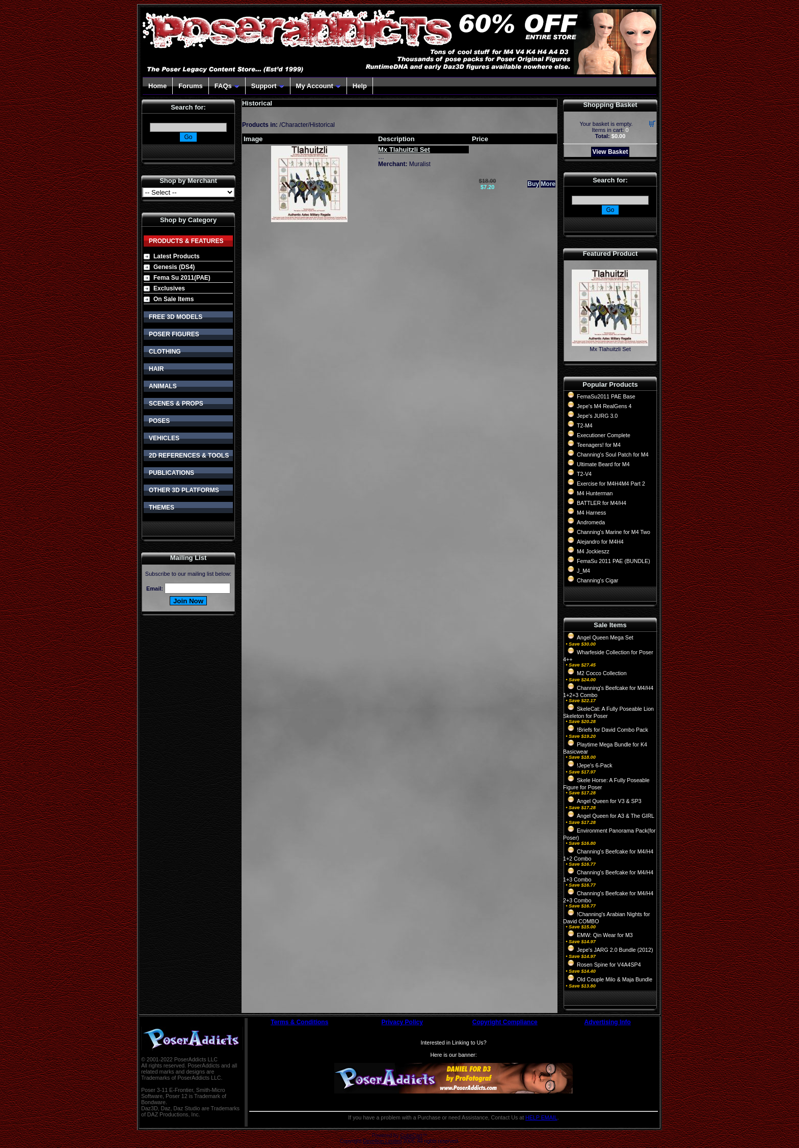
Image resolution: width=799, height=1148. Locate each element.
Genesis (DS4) (174, 267)
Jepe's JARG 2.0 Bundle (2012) (615, 950)
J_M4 (583, 571)
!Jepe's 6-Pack (594, 765)
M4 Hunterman (594, 493)
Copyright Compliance (505, 1022)
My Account (318, 86)
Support (267, 86)
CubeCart (411, 1135)
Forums (190, 86)
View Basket (610, 151)
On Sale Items (173, 299)
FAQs (227, 86)
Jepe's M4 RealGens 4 (604, 406)
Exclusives (169, 288)
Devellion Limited (382, 1141)
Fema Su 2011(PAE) (181, 277)
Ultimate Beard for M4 (603, 464)
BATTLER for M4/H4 (601, 503)
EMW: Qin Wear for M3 (605, 935)
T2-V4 (584, 474)
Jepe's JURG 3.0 (597, 416)
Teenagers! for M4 (599, 445)
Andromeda (591, 522)
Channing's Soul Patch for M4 (613, 454)
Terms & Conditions (299, 1022)
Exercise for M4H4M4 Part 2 (611, 483)
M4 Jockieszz (593, 551)
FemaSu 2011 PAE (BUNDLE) (613, 561)
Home (157, 86)
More (548, 184)
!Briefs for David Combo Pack (612, 730)
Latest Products (176, 256)
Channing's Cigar (597, 580)
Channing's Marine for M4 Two (613, 532)
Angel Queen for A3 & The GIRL (615, 816)
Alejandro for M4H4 (600, 542)
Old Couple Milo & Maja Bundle (614, 979)
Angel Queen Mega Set (605, 637)
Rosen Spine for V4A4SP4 (609, 965)
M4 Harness (591, 513)
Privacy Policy (402, 1022)
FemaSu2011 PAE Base (606, 396)
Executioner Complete (603, 435)
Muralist (420, 164)
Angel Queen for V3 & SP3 (609, 801)
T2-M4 (585, 425)
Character (294, 124)
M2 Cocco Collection (602, 673)
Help (360, 86)
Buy (533, 184)
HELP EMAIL (541, 1117)
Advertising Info (607, 1022)
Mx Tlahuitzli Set (610, 349)
